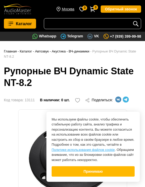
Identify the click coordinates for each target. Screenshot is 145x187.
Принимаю (93, 171)
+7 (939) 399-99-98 (125, 36)
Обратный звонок (121, 9)
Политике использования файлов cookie (83, 150)
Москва (68, 9)
